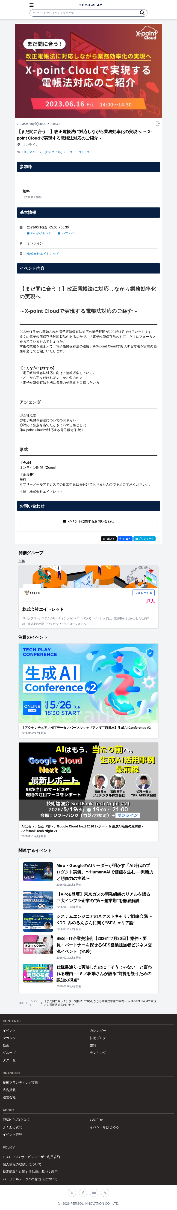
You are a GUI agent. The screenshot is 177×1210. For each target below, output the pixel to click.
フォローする (143, 592)
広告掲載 (9, 1090)
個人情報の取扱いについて (22, 1164)
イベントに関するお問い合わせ (88, 521)
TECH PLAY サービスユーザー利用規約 (31, 1157)
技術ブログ (98, 1038)
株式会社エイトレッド (43, 253)
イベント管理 (12, 1134)
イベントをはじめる (104, 1127)
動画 (6, 1045)
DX (24, 152)
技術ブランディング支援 (20, 1082)
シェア (125, 538)
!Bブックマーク (144, 538)
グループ (9, 1053)
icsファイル (67, 233)
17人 (150, 601)
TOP (21, 1003)
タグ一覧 (9, 1060)
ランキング (98, 1053)
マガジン (9, 1038)
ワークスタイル (49, 152)
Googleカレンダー (40, 233)
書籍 (93, 1045)
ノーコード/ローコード (79, 152)
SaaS (32, 152)
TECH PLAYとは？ (16, 1120)
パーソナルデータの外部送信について (30, 1179)
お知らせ (96, 1120)
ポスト (109, 538)
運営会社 (9, 1097)
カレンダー (98, 1030)
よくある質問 (12, 1127)
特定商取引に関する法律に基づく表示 (30, 1172)
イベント (34, 1003)
